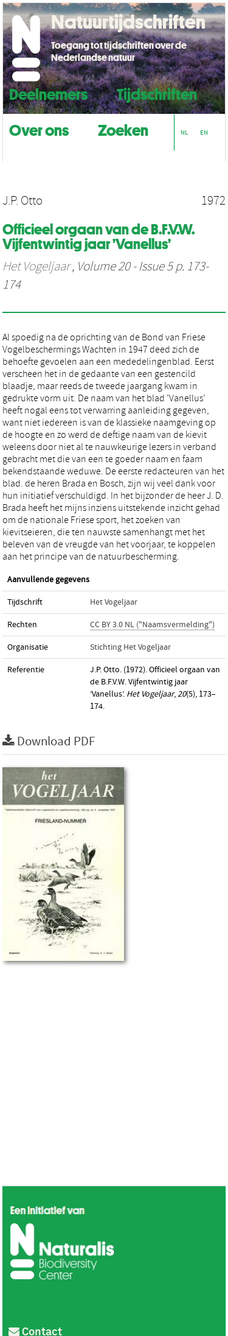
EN (204, 132)
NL (184, 132)
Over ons (39, 129)
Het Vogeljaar (35, 266)
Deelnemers (48, 93)
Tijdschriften (157, 93)
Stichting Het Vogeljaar (130, 647)
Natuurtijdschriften (128, 22)
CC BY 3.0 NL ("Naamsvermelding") (152, 625)
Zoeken (123, 129)
